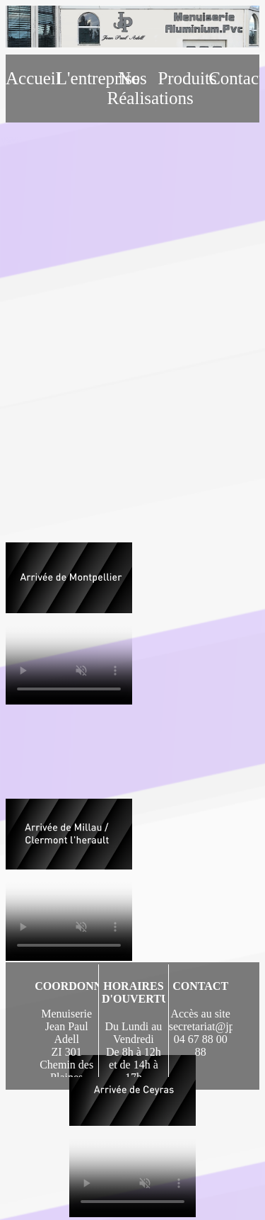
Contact (233, 78)
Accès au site (200, 1014)
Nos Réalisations (132, 88)
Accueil (31, 78)
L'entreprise (82, 78)
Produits (183, 78)
